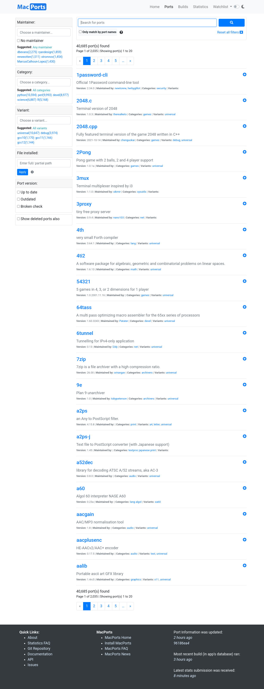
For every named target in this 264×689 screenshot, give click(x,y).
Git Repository (39, 648)
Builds (183, 7)
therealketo (120, 114)
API (30, 659)
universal (170, 114)
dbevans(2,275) (27, 52)
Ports (169, 7)
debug (176, 140)
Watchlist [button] (221, 7)
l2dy (115, 346)
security (161, 88)
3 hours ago (183, 659)
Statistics (200, 7)
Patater (123, 321)
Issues (33, 665)
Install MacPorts (118, 643)
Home (154, 7)
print (133, 424)
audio (132, 476)
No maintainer (30, 41)
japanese (144, 450)
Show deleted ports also (38, 219)
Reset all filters (230, 32)
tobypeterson (119, 398)
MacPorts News (118, 654)
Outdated (26, 199)
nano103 (118, 217)
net (142, 217)
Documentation (40, 654)
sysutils (141, 191)
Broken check (29, 206)
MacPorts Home (118, 638)
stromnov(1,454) (51, 56)
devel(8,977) (61, 95)
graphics (136, 579)
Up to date (27, 192)
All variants (40, 128)
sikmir (116, 191)
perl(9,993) (45, 95)
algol (138, 501)
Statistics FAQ (39, 643)
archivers (147, 372)
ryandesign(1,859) (49, 52)
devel (148, 321)
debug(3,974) (49, 133)
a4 (151, 424)
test (153, 553)
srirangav (119, 372)
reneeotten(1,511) (28, 56)
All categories (41, 90)
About (32, 638)
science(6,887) (26, 99)
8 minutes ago (185, 676)
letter (157, 424)
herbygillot (134, 88)
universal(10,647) (28, 133)
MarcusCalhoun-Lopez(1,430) (36, 61)
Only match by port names (97, 32)
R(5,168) (42, 99)
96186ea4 (181, 643)
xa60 (158, 501)
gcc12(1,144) (25, 142)
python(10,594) (27, 95)
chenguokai (128, 140)
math (134, 269)
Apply (22, 172)
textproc (133, 450)
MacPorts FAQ (116, 648)
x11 (156, 579)
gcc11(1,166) (43, 137)
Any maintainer (42, 47)
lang (133, 243)
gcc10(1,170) (25, 137)
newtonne (121, 88)
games (147, 114)
